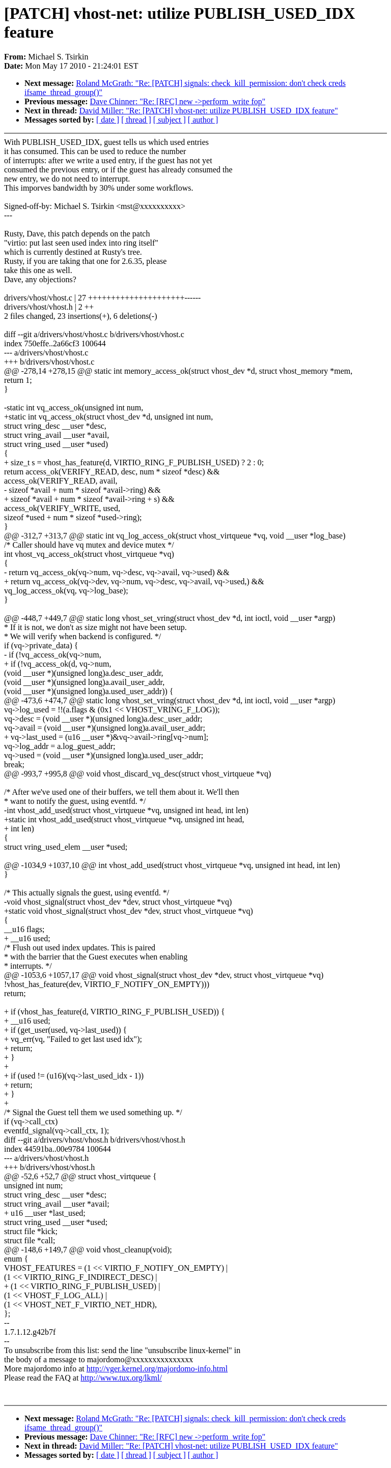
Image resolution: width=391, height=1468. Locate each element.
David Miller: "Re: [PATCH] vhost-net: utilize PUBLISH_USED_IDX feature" (208, 110)
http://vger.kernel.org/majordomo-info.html (157, 1368)
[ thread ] (136, 119)
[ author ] (203, 119)
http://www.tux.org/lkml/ (121, 1377)
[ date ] (107, 119)
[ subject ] (169, 119)
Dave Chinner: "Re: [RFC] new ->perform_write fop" (178, 101)
